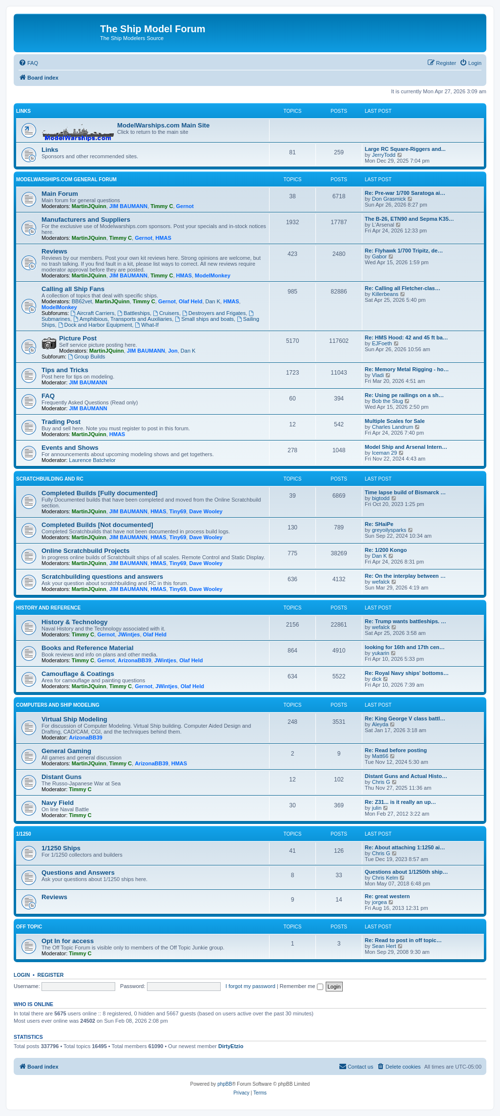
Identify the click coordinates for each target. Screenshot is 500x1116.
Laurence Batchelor (92, 460)
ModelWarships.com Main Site (163, 125)
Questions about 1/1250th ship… (406, 872)
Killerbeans (385, 294)
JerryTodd (384, 155)
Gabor (379, 256)
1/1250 (23, 834)
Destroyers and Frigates (214, 313)
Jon (173, 351)
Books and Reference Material (87, 648)
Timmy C (161, 206)
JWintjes (129, 634)
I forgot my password (250, 986)
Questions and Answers (78, 872)
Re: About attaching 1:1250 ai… (405, 847)
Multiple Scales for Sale (395, 421)
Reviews (54, 251)
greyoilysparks (389, 530)
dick (377, 679)
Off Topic (29, 926)
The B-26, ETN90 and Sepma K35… (409, 219)
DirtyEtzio (230, 1046)
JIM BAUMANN (128, 206)
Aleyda (380, 724)
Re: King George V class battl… (405, 718)
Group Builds (86, 356)
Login (22, 975)
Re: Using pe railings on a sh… (404, 395)
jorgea (379, 902)
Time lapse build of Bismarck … (405, 492)
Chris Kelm (385, 878)
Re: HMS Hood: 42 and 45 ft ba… (406, 337)
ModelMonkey (212, 275)
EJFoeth (382, 343)
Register (51, 975)
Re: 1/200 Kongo (386, 550)
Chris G (381, 782)
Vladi (378, 375)
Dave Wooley (205, 511)
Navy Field (58, 802)
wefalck (381, 582)
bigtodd (381, 498)
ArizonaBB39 (134, 660)
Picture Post (78, 338)
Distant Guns (62, 776)
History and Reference (48, 608)
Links (23, 111)
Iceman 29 (384, 453)
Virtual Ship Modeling (74, 719)
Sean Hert (384, 946)
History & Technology (74, 622)
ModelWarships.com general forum (66, 179)
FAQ (48, 396)
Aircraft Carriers (92, 313)
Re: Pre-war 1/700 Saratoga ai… (405, 193)
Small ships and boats (204, 319)
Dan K (213, 301)
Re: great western (387, 896)
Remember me (301, 986)
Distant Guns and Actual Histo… (406, 776)
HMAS (163, 238)
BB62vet (82, 301)
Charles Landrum (392, 427)
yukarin (380, 653)
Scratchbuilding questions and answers (102, 576)
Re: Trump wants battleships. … (405, 621)
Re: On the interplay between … (405, 576)
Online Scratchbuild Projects (85, 550)
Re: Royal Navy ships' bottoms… (407, 673)
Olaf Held (190, 301)
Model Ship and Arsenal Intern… (406, 447)
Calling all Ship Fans (73, 289)
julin (377, 808)
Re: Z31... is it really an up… (400, 802)
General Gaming (66, 751)
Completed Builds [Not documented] (97, 524)
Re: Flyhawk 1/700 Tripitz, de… (404, 250)
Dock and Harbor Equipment (95, 325)
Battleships (133, 313)
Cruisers (166, 313)
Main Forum (60, 193)
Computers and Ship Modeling (58, 705)
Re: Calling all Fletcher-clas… (402, 288)
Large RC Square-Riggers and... (405, 149)
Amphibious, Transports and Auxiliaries (122, 319)
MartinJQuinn (89, 206)
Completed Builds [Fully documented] (99, 493)
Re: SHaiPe (379, 524)
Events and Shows (70, 447)
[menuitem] (28, 63)
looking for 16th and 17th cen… (405, 647)
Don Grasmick (389, 199)
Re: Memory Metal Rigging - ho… (407, 369)
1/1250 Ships (61, 848)
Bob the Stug (387, 401)
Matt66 (380, 756)
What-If (146, 325)
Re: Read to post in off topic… (403, 940)
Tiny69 (178, 511)
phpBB (224, 1084)
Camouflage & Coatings (78, 673)
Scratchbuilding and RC (49, 479)
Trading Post (61, 421)
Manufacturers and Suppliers (86, 219)
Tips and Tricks (65, 370)
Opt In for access (68, 941)
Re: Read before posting (396, 750)
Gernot (185, 206)
